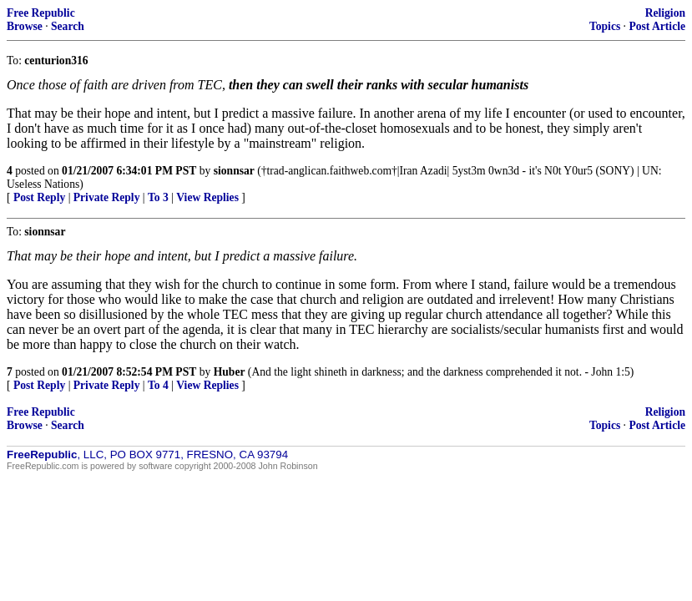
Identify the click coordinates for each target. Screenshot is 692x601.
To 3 (158, 197)
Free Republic (41, 13)
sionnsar (234, 170)
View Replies (207, 197)
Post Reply (39, 197)
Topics (604, 26)
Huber (229, 372)
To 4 (158, 385)
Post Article (657, 26)
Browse (25, 26)
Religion (665, 13)
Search (67, 26)
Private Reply (106, 197)
